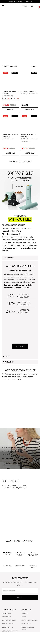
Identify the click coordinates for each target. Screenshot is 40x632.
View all (34, 66)
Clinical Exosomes (28, 91)
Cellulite (8, 432)
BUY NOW (20, 417)
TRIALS (25, 6)
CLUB (31, 6)
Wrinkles (8, 298)
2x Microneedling (7, 95)
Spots (6, 426)
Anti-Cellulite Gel (7, 139)
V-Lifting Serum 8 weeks (29, 93)
